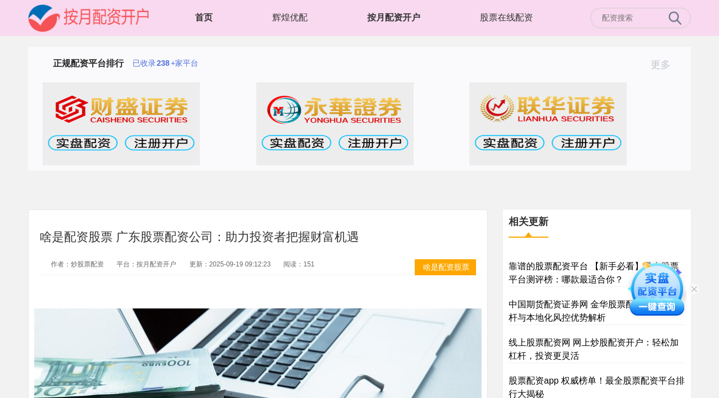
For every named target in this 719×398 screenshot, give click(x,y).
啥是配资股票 (446, 267)
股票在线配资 (506, 17)
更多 (665, 64)
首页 (204, 17)
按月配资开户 (393, 17)
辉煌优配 (290, 17)
